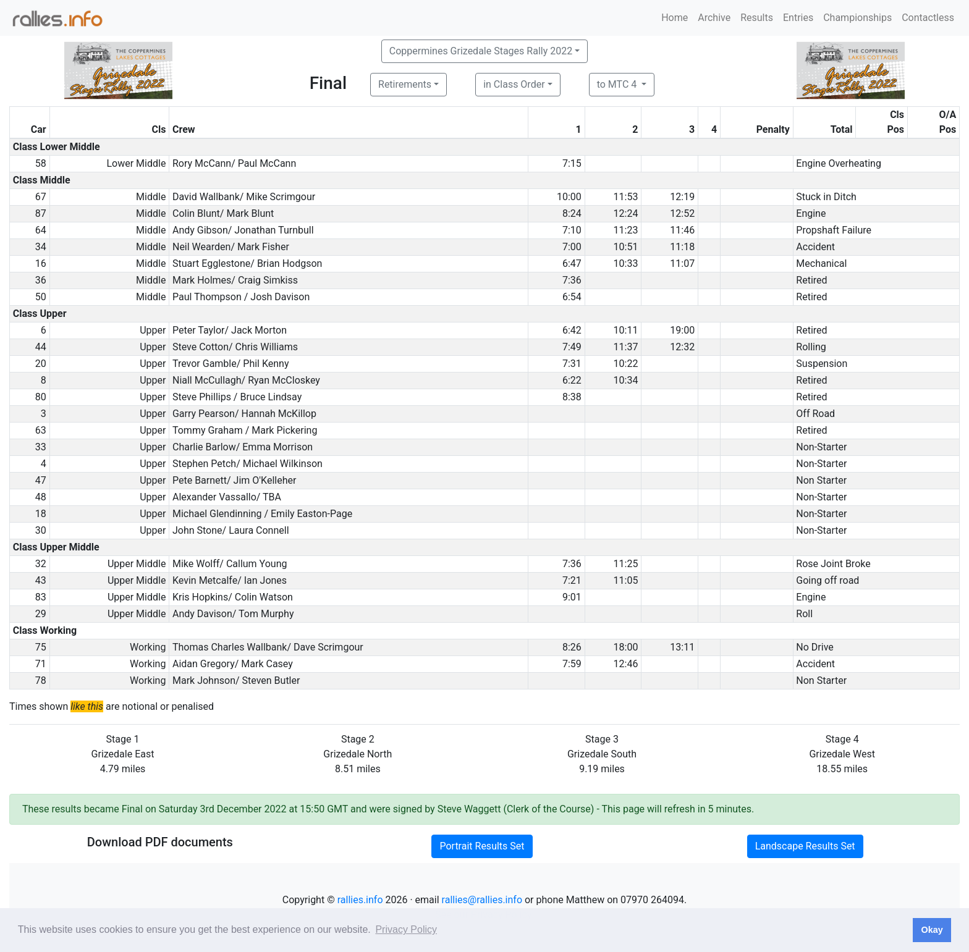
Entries (798, 17)
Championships (857, 17)
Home (674, 17)
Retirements (404, 84)
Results (756, 17)
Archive (714, 17)
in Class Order (513, 84)
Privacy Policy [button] (406, 929)
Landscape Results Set (805, 846)
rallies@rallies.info (482, 900)
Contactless (928, 17)
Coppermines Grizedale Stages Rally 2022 (480, 51)
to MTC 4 (618, 84)
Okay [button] (931, 930)
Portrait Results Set (481, 846)
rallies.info (360, 900)
